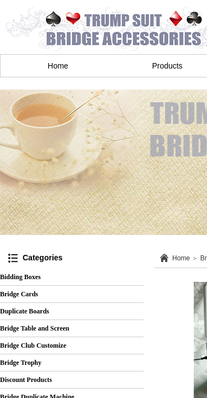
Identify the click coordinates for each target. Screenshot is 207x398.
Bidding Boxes (20, 277)
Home (57, 65)
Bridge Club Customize (33, 345)
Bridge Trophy (20, 362)
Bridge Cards (19, 294)
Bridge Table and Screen (34, 328)
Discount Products (26, 380)
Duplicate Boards (24, 311)
